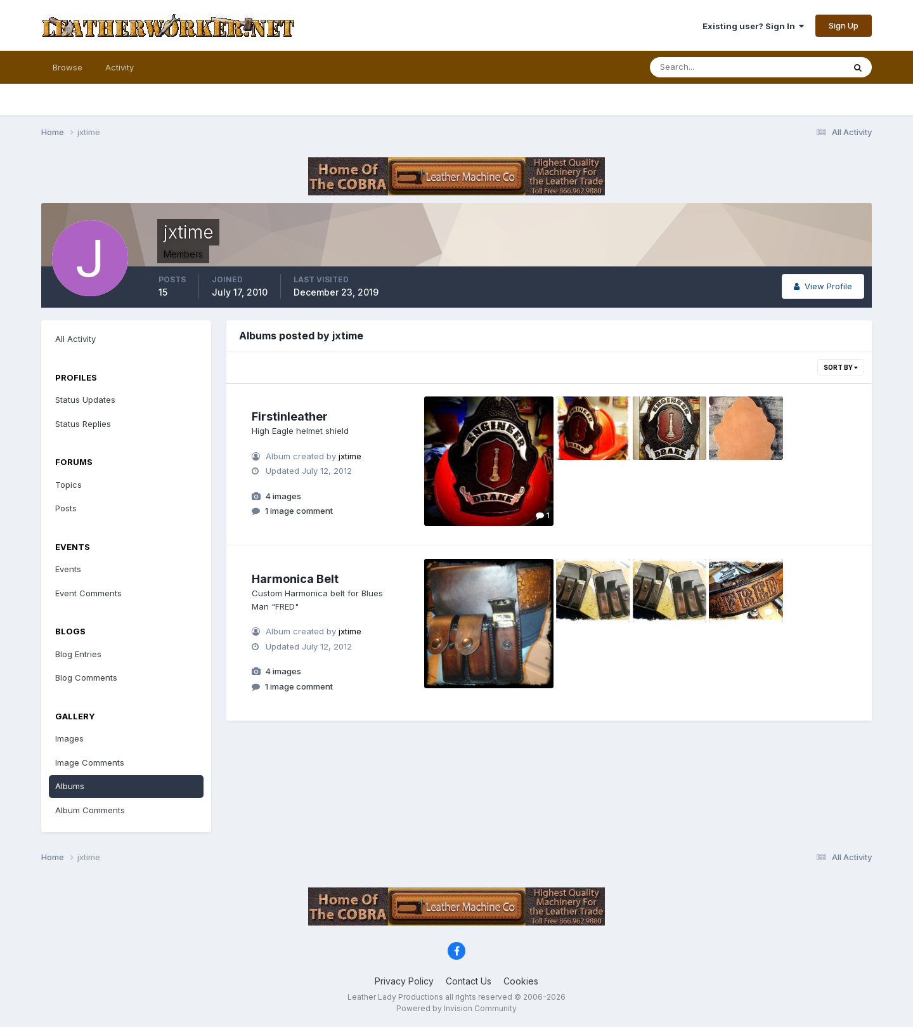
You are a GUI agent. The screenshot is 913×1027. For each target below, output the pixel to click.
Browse (67, 67)
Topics (68, 485)
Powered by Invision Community (456, 1008)
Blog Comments (86, 677)
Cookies (520, 981)
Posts (66, 508)
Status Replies (83, 424)
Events (68, 569)
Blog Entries (78, 654)
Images (69, 738)
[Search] (705, 67)
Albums (69, 786)
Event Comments (88, 593)
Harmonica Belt (295, 578)
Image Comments (89, 762)
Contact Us (468, 981)
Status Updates (85, 400)
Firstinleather (290, 416)
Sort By (841, 367)
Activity (119, 67)
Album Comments (90, 810)
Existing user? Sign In (753, 26)
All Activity (75, 339)
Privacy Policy (404, 981)
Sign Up (843, 25)
